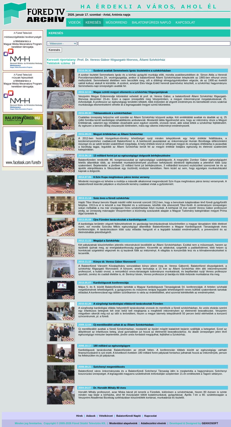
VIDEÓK (75, 22)
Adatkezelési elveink (153, 423)
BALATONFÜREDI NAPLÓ (151, 22)
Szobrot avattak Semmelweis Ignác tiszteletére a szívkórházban (132, 70)
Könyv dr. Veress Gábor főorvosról (114, 261)
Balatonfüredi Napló (128, 415)
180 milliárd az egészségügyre (111, 345)
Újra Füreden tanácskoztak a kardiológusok (119, 219)
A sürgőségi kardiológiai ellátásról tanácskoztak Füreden (128, 303)
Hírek (79, 415)
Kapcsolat (150, 415)
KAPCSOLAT (185, 22)
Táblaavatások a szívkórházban (112, 113)
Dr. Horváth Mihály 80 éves (109, 387)
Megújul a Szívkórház (106, 240)
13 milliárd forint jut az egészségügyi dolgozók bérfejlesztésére (131, 155)
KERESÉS (93, 22)
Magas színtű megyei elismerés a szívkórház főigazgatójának (130, 92)
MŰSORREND (116, 22)
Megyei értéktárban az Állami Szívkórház (118, 134)
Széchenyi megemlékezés (109, 366)
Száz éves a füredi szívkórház (111, 198)
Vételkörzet (106, 415)
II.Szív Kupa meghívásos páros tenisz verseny (121, 177)
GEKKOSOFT (210, 423)
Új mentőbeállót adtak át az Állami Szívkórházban (123, 324)
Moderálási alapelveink (123, 423)
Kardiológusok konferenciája (111, 282)
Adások (90, 415)
